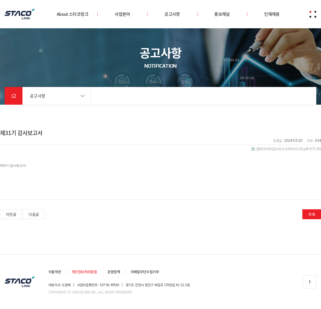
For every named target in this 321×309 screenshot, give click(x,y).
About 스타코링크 (72, 14)
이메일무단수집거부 (145, 271)
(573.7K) (286, 148)
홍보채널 (222, 14)
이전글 (11, 214)
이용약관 (54, 271)
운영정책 (113, 271)
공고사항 (172, 14)
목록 (311, 214)
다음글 (34, 214)
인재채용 (271, 14)
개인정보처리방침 (84, 271)
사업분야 (122, 14)
